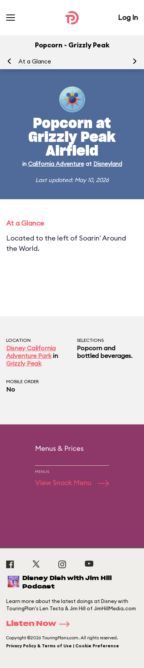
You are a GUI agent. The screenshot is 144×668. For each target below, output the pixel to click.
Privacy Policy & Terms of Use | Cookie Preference (62, 645)
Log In (128, 17)
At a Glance (34, 61)
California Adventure (56, 163)
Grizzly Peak (23, 363)
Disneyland (107, 163)
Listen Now (40, 624)
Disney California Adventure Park (31, 351)
